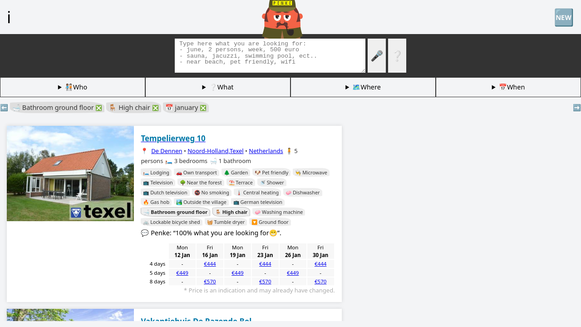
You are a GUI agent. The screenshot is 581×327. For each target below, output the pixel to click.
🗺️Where (366, 87)
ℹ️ (9, 16)
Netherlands (266, 151)
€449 (182, 272)
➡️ (577, 107)
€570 (210, 281)
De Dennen (166, 151)
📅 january (186, 107)
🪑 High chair (133, 107)
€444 (210, 263)
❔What (221, 87)
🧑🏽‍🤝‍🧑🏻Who (76, 87)
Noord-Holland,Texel (215, 151)
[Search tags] (270, 56)
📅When (512, 87)
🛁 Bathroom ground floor (57, 107)
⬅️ (4, 107)
